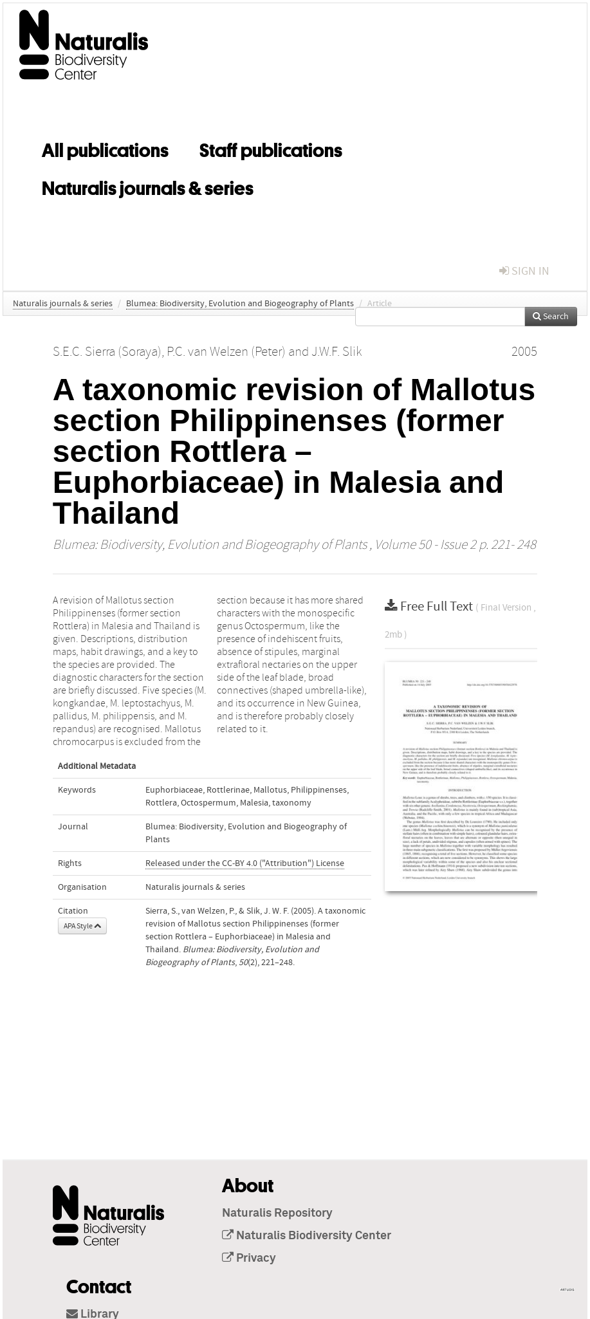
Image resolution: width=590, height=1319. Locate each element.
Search (551, 316)
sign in (524, 271)
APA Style (82, 925)
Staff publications (270, 148)
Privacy (249, 1258)
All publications (105, 148)
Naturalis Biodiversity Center (306, 1236)
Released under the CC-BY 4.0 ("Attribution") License (244, 863)
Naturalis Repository (277, 1213)
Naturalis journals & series (148, 186)
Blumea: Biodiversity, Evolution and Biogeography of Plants (240, 304)
